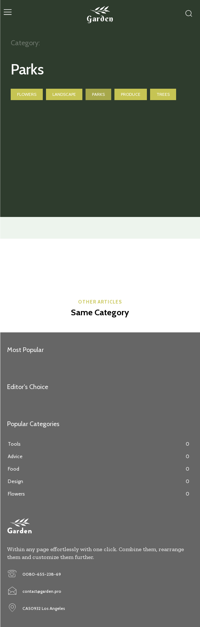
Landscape (64, 94)
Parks (98, 94)
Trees (163, 94)
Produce (130, 94)
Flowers (27, 94)
